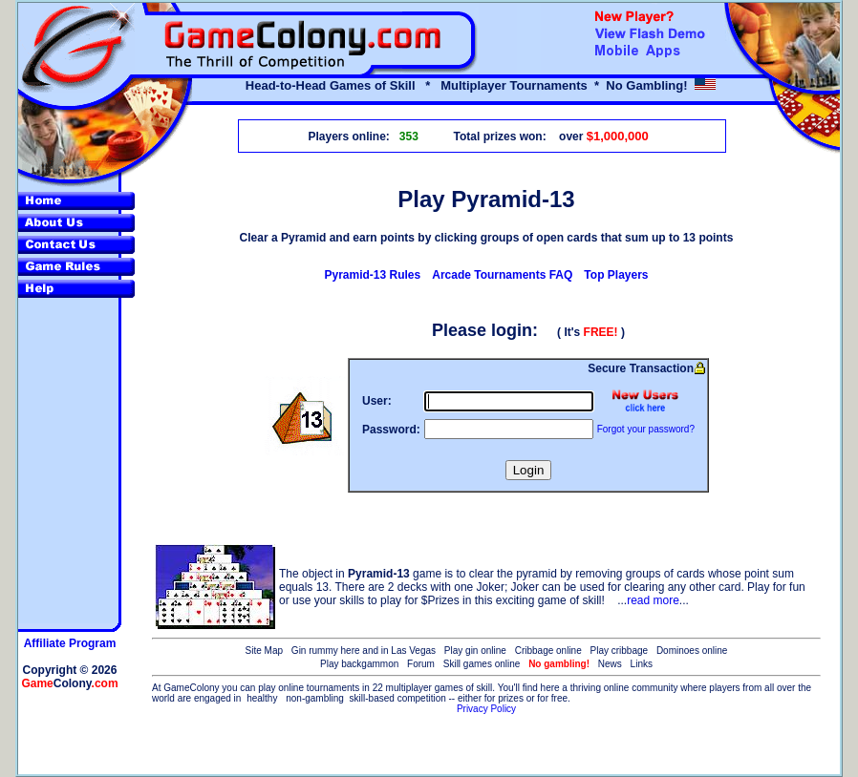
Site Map (264, 650)
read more (653, 600)
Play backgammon (359, 664)
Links (642, 664)
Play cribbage (619, 650)
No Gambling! (646, 85)
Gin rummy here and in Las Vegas (363, 650)
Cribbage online (548, 650)
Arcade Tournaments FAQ (502, 275)
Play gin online (475, 650)
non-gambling (315, 698)
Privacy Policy (486, 709)
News (610, 664)
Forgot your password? (646, 429)
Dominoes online (692, 650)
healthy (262, 698)
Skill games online (482, 664)
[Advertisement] (486, 745)
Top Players (616, 275)
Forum (421, 664)
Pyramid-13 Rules (373, 275)
